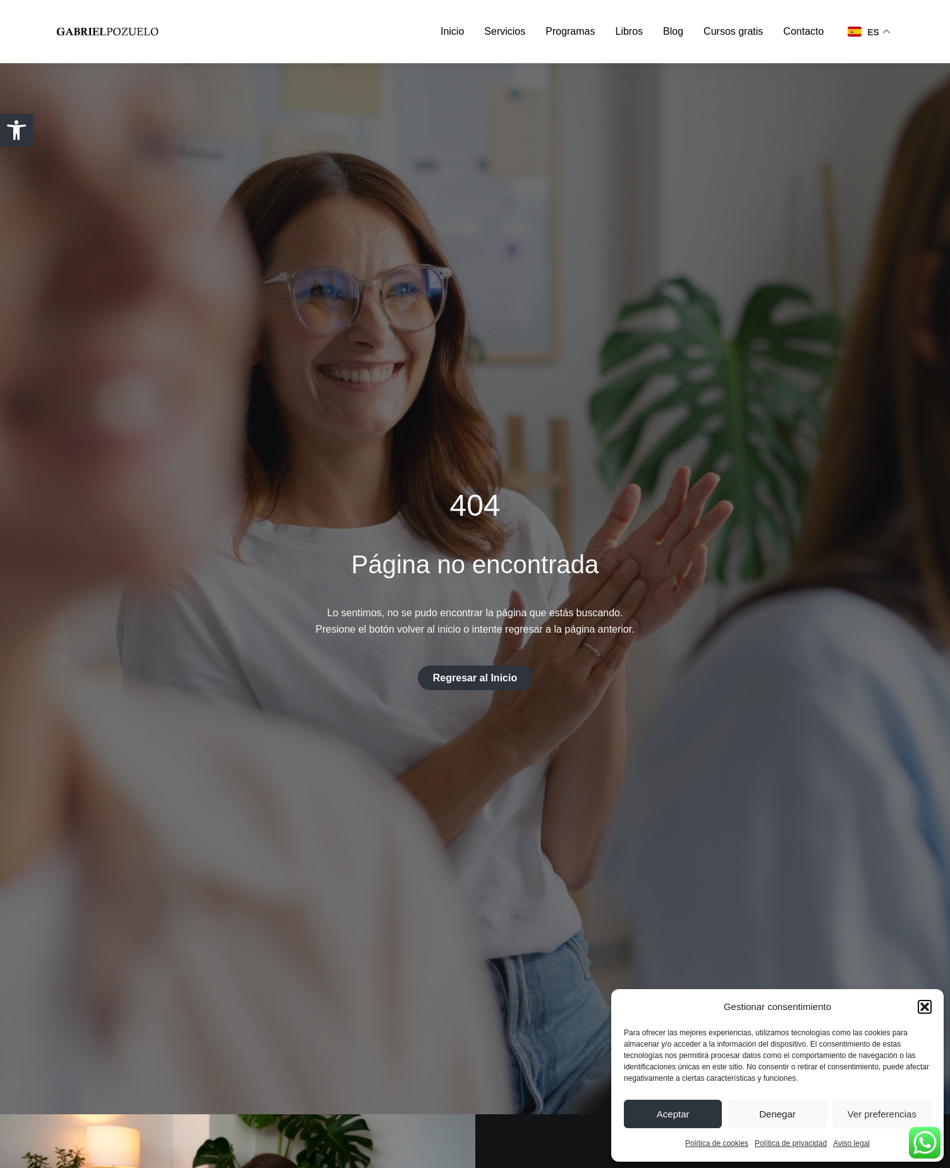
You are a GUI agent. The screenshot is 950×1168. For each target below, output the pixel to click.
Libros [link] (629, 31)
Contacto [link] (803, 31)
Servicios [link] (504, 31)
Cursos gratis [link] (733, 31)
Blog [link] (673, 31)
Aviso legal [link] (851, 1143)
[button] (924, 1007)
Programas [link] (570, 31)
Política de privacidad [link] (791, 1143)
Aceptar (673, 1114)
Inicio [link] (452, 31)
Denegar (777, 1114)
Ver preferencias (882, 1114)
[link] (16, 130)
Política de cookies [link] (716, 1143)
